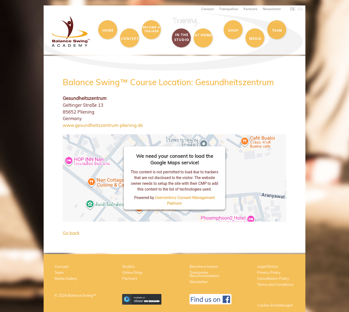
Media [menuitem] (255, 38)
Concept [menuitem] (130, 38)
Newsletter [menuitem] (272, 9)
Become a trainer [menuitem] (151, 29)
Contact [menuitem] (207, 9)
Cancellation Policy (273, 278)
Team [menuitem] (277, 30)
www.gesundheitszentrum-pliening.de (103, 125)
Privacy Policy (269, 272)
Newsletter (198, 282)
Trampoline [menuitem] (228, 9)
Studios (128, 266)
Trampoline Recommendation (204, 274)
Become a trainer (203, 266)
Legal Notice (267, 266)
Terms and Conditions (275, 284)
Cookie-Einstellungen (275, 305)
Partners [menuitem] (250, 9)
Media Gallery (66, 278)
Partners (129, 278)
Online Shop (132, 272)
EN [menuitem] (300, 9)
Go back (71, 233)
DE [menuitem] (292, 9)
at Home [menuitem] (203, 34)
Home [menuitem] (108, 30)
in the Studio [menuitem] (181, 37)
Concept (62, 266)
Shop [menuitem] (233, 30)
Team (59, 272)
